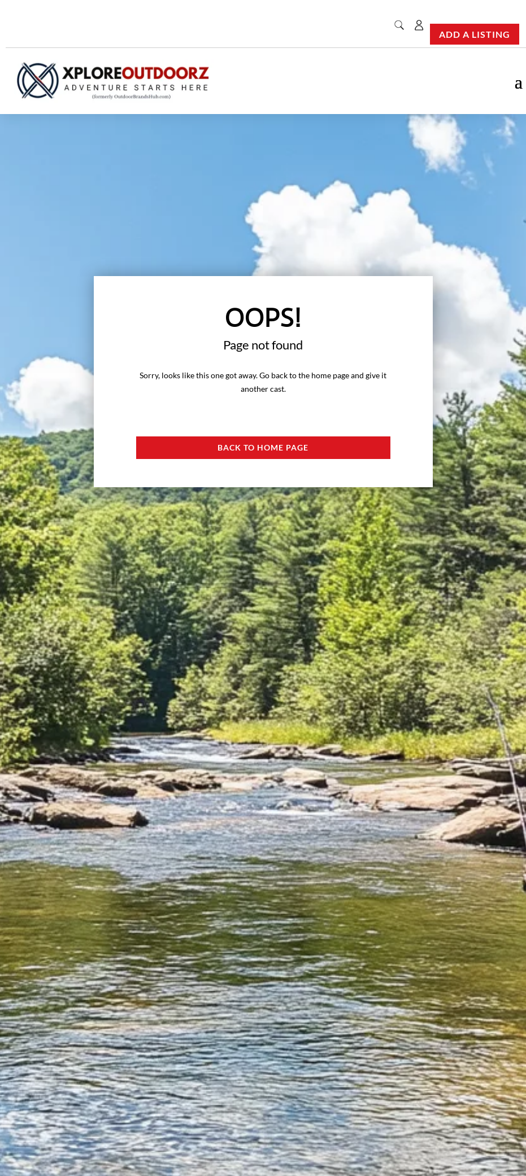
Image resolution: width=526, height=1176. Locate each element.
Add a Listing (474, 34)
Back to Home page (263, 447)
